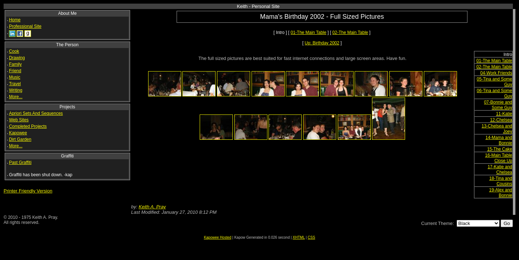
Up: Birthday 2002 (322, 43)
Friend (15, 70)
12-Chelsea (501, 119)
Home (15, 19)
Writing (15, 90)
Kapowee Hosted (217, 237)
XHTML (299, 237)
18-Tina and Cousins (500, 181)
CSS (311, 237)
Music (14, 77)
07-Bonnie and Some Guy (498, 105)
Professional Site (25, 26)
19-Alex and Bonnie (500, 192)
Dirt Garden (20, 139)
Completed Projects (28, 126)
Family (15, 64)
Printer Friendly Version (28, 191)
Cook (14, 51)
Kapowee (18, 132)
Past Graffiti (20, 162)
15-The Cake (499, 149)
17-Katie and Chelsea (500, 169)
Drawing (17, 57)
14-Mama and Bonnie (498, 140)
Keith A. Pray (152, 206)
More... (15, 96)
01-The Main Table (308, 32)
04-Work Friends (496, 72)
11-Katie (504, 113)
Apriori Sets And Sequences (36, 113)
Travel (15, 83)
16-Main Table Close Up (498, 158)
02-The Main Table (350, 32)
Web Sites (18, 119)
